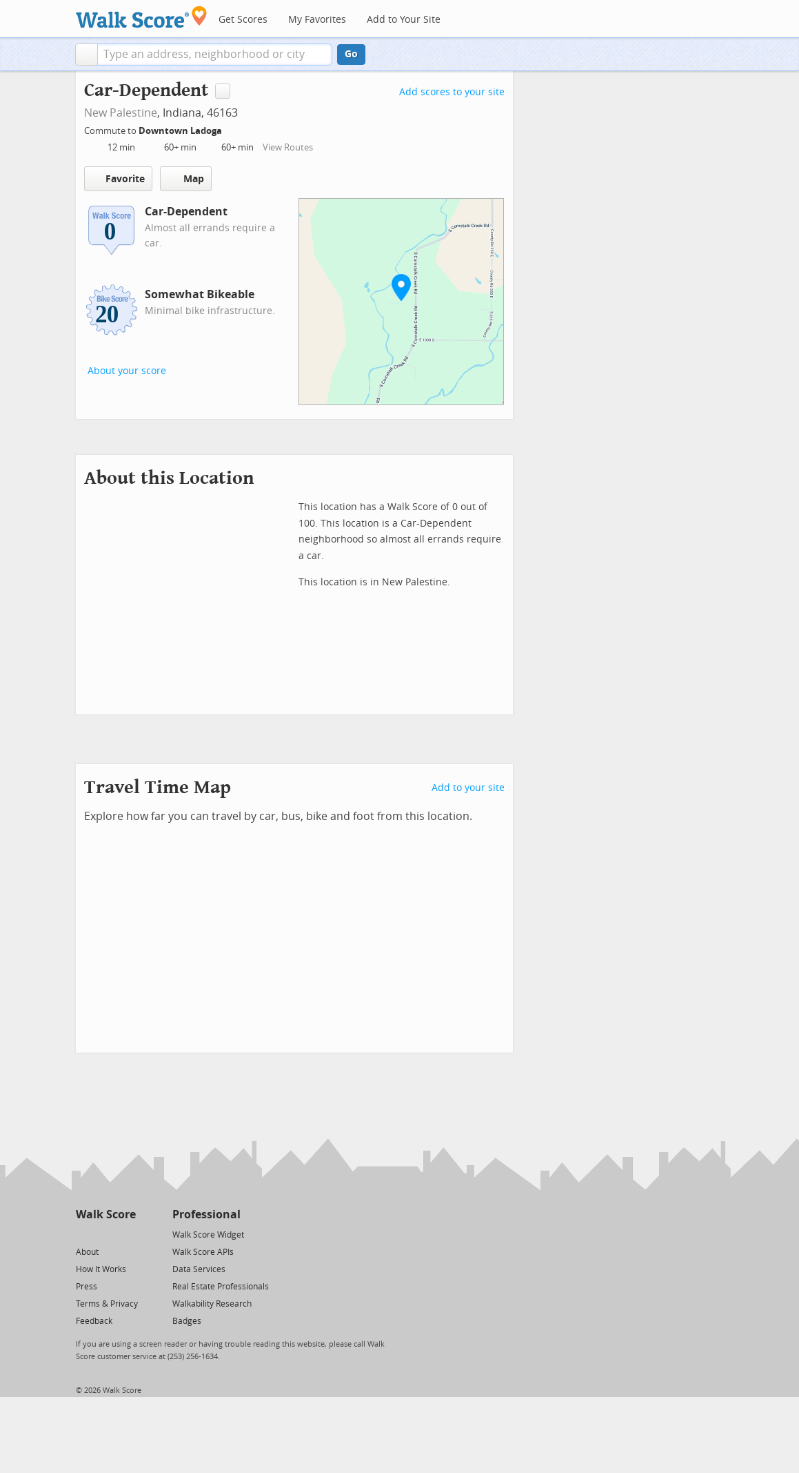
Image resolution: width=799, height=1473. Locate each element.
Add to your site (468, 788)
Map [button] (186, 179)
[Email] (126, 1234)
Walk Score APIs (203, 1252)
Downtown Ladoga (181, 131)
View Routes (288, 147)
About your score (127, 371)
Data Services (198, 1269)
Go (351, 54)
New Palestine (120, 112)
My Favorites (317, 20)
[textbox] (214, 54)
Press (86, 1286)
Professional (206, 1214)
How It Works (101, 1269)
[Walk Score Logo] (142, 17)
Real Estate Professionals (220, 1286)
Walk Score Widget (208, 1235)
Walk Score (106, 1214)
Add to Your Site (404, 20)
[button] (86, 54)
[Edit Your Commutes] (231, 128)
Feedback (94, 1321)
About (87, 1252)
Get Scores (243, 20)
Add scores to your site (452, 92)
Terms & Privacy (107, 1304)
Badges (186, 1321)
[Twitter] (84, 1234)
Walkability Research (212, 1304)
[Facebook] (105, 1234)
